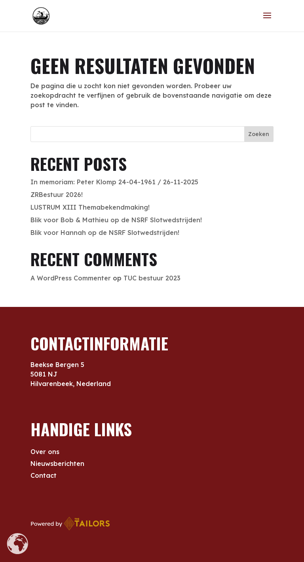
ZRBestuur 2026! (56, 195)
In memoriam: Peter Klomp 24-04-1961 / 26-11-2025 (114, 182)
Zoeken (258, 134)
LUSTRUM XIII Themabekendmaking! (90, 207)
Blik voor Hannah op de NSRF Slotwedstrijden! (104, 233)
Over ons (44, 452)
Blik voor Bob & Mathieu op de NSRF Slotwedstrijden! (116, 220)
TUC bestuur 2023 (152, 278)
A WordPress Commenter (70, 278)
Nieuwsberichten (57, 464)
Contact (43, 476)
